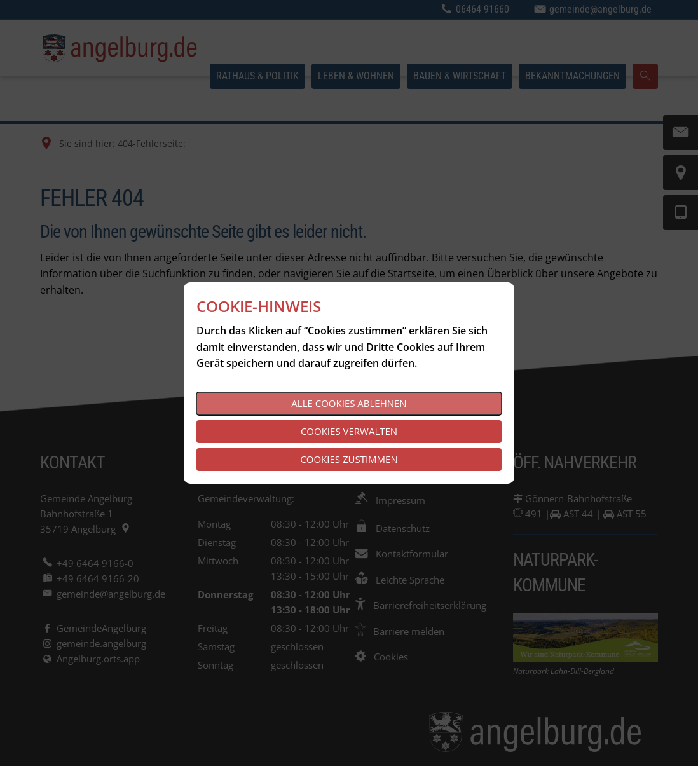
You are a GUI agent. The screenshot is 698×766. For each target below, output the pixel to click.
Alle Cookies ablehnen (348, 403)
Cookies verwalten (349, 431)
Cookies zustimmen (348, 459)
